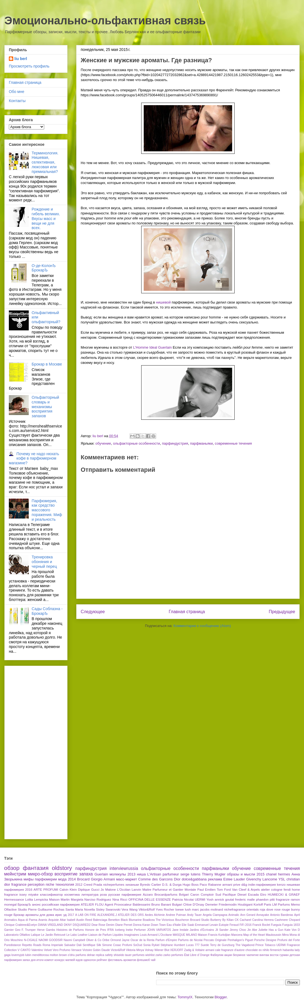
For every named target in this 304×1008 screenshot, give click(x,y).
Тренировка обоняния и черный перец (44, 562)
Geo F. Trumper (25, 929)
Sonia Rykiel (151, 945)
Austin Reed (84, 919)
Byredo (145, 884)
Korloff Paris (262, 904)
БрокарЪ (24, 904)
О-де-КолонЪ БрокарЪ (44, 268)
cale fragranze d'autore (230, 950)
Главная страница (187, 611)
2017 (71, 914)
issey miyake (28, 894)
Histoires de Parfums (70, 929)
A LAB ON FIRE (85, 914)
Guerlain (101, 874)
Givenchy (253, 879)
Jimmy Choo (238, 929)
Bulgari (177, 904)
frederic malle (245, 899)
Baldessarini (141, 904)
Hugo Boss (191, 884)
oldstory (62, 868)
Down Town (158, 924)
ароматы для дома (39, 914)
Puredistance (12, 945)
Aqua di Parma (27, 919)
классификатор (51, 894)
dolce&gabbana (194, 879)
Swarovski (113, 909)
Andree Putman (176, 914)
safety (109, 955)
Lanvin (136, 889)
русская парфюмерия (124, 894)
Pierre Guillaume (40, 909)
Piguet (249, 940)
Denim (110, 924)
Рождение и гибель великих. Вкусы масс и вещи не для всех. (46, 218)
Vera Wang (129, 909)
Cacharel (245, 919)
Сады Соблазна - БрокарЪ (47, 611)
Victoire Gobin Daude (96, 950)
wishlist (150, 955)
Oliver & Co (93, 940)
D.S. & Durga (171, 884)
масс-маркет (126, 879)
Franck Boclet (261, 924)
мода (62, 879)
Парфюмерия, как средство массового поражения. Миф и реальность (47, 510)
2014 (72, 879)
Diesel (241, 894)
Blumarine (135, 919)
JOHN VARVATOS (159, 929)
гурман (284, 955)
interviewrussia (123, 868)
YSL (281, 879)
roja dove (266, 909)
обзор (11, 868)
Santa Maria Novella (80, 909)
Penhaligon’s (235, 940)
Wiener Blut (161, 950)
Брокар (19, 914)
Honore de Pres (95, 929)
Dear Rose (98, 924)
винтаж (264, 955)
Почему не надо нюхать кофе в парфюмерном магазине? (34, 458)
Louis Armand (149, 934)
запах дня (28, 960)
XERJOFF (176, 950)
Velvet (48, 950)
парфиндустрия (175, 443)
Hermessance (14, 899)
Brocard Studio (199, 919)
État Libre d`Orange (196, 955)
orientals (253, 909)
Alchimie (159, 914)
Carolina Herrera (263, 919)
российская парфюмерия (61, 904)
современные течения (233, 443)
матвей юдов (74, 960)
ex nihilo (264, 950)
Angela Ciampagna (215, 914)
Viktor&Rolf (146, 909)
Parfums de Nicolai (190, 940)
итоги (40, 960)
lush (188, 909)
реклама (215, 879)
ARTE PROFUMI (45, 889)
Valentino (37, 950)
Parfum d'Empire (166, 940)
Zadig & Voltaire (194, 950)
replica (100, 955)
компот (49, 960)
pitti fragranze (280, 899)
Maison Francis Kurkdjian (214, 934)
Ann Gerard (247, 914)
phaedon (262, 899)
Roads (37, 945)
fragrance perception (27, 884)
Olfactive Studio (15, 909)
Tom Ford (224, 889)
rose (277, 909)
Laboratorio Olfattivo (17, 934)
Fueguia (276, 924)
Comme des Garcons (155, 879)
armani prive (231, 884)
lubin (28, 955)
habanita (288, 950)
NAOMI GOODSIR (51, 940)
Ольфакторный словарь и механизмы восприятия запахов (45, 406)
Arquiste (53, 919)
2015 (260, 874)
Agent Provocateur (118, 904)
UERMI (200, 899)
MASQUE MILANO (185, 934)
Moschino (17, 940)
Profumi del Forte (288, 940)
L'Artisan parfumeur (163, 874)
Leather (82, 934)
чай (153, 960)
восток (274, 955)
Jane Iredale (180, 929)
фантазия (35, 868)
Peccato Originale (215, 940)
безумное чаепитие (245, 955)
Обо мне (16, 91)
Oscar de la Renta (142, 940)
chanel (271, 874)
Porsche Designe (265, 940)
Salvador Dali (73, 945)
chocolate (251, 950)
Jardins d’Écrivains (202, 929)
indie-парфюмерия (262, 884)
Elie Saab (188, 924)
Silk (98, 945)
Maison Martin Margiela (66, 899)
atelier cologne (271, 889)
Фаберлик (216, 955)
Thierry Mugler (213, 874)
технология (65, 884)
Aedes (149, 914)
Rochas (58, 909)
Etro (263, 894)
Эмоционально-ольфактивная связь (105, 20)
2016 (28, 889)
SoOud (137, 945)
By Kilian (228, 919)
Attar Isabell (67, 919)
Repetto (27, 945)
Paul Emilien (206, 889)
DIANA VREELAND (50, 924)
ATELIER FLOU (92, 904)
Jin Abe (252, 929)
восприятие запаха (73, 874)
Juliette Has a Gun (270, 929)
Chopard (294, 919)
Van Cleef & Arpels (246, 889)
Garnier (9, 929)
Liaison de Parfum (100, 934)
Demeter (211, 904)
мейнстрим (15, 874)
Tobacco (270, 945)
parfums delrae (85, 955)
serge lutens (190, 874)
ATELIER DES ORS (131, 914)
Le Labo (71, 934)
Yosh (210, 899)
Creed (87, 884)
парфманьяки (201, 443)
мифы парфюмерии (40, 879)
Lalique (35, 934)
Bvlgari (184, 894)
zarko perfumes (173, 955)
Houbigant (245, 904)
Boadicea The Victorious (158, 919)
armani (210, 950)
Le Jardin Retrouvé (53, 934)
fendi (287, 889)
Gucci (95, 889)
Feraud (234, 924)
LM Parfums (281, 904)
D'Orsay (198, 904)
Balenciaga (100, 919)
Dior (177, 879)
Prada (97, 884)
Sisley (100, 909)
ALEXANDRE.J (107, 914)
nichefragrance (234, 909)
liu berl (20, 58)
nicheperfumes (113, 884)
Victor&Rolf (118, 950)
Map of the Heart (254, 934)
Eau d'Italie (174, 924)
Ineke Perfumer (136, 929)
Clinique (9, 924)
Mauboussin (273, 934)
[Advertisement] (31, 751)
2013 (131, 874)
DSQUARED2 (82, 924)
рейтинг (102, 960)
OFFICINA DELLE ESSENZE (149, 899)
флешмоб (143, 960)
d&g (244, 884)
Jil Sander (222, 929)
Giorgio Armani (103, 879)
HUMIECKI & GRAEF (284, 894)
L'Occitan (123, 889)
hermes (284, 874)
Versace (76, 950)
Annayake (262, 914)
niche (50, 884)
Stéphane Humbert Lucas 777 (180, 945)
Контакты (17, 101)
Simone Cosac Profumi (117, 945)
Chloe (187, 904)
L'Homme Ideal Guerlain (152, 347)
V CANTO (24, 950)
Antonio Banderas (281, 914)
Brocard (83, 879)
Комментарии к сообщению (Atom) (202, 626)
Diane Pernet (123, 924)
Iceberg (120, 929)
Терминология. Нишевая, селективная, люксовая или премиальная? (45, 162)
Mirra (285, 934)
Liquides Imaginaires (125, 934)
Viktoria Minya (135, 950)
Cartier (156, 884)
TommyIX (184, 997)
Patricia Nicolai (183, 899)
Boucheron (182, 919)
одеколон (89, 960)
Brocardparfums (165, 894)
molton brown (58, 955)
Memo (295, 904)
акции (228, 955)
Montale (190, 889)
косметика (72, 894)
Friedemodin (228, 904)
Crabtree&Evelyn (26, 924)
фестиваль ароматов (122, 960)
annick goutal (224, 899)
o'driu (71, 955)
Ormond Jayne (119, 940)
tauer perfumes (134, 955)
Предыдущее (282, 611)
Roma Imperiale (53, 945)
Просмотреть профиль (29, 66)
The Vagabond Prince (249, 945)
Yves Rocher (165, 909)
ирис (58, 914)
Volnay (149, 950)
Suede (205, 945)
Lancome (269, 879)
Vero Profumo (61, 950)
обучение (103, 443)
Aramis (42, 919)
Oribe (105, 940)
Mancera (236, 934)
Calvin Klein (68, 889)
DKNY (68, 924)
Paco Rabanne (210, 884)
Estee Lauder (234, 879)
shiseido (119, 955)
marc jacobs (200, 909)
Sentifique (89, 945)
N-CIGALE (31, 940)
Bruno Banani (161, 904)
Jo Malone (108, 889)
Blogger (220, 997)
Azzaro (148, 894)
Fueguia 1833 (291, 924)
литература (89, 894)
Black (124, 919)
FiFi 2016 (246, 924)
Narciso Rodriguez (97, 899)
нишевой (164, 302)
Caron (194, 894)
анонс (36, 904)
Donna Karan (141, 924)
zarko (158, 955)
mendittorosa (40, 955)
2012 (78, 884)
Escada (253, 894)
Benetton (114, 919)
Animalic (233, 914)
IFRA (110, 929)
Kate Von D (292, 929)
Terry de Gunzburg (222, 945)
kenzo (281, 884)
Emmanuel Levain (206, 924)
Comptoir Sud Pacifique (218, 894)
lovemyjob (17, 955)
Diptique (84, 889)
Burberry (215, 919)
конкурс (59, 960)
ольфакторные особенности (136, 443)
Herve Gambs (46, 929)
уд (65, 914)
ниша (141, 874)
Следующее (93, 611)
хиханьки (132, 884)
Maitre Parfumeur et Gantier (162, 889)
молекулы (117, 874)
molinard (217, 909)
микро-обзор (40, 874)
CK (237, 919)
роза (103, 894)
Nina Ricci (119, 899)
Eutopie (224, 924)
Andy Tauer (194, 914)
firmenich (276, 950)
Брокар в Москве (47, 364)
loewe (179, 909)
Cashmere (281, 919)
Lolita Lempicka (36, 899)
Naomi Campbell (74, 940)
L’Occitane (165, 934)
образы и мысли (241, 874)
